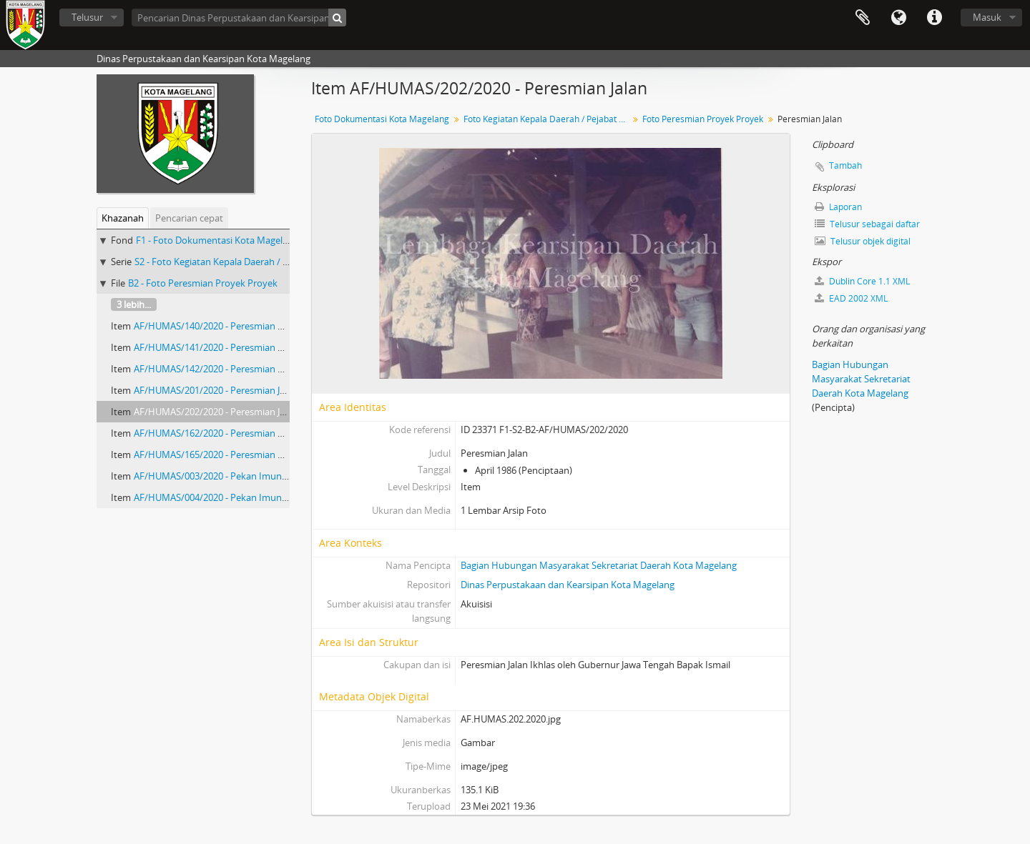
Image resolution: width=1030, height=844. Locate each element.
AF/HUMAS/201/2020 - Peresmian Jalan (216, 390)
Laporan (838, 207)
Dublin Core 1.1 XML (862, 281)
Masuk (987, 17)
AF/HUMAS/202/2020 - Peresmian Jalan (216, 411)
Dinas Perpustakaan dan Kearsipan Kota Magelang (568, 584)
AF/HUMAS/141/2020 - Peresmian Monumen (228, 347)
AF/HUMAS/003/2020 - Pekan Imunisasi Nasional (236, 476)
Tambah (845, 165)
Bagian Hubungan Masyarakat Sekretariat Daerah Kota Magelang (599, 565)
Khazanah (123, 218)
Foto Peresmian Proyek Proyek (702, 119)
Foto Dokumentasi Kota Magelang (382, 119)
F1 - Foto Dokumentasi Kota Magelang (217, 240)
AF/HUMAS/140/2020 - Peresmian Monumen (228, 325)
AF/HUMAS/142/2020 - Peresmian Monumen (228, 368)
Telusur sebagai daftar (867, 224)
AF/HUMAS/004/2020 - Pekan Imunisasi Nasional (236, 497)
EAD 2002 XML (851, 298)
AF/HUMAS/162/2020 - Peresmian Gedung (222, 433)
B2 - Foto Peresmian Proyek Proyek (203, 283)
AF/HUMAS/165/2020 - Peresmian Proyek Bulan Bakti (246, 454)
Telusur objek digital (863, 241)
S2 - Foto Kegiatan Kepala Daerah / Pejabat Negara (241, 261)
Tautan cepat (934, 18)
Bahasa (898, 18)
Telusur (87, 17)
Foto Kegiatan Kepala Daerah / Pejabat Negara (548, 119)
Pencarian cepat (189, 218)
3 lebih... (134, 304)
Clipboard (863, 18)
